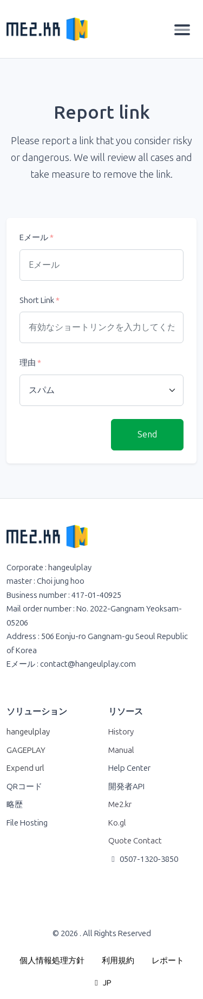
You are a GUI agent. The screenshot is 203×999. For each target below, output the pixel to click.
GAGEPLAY (25, 750)
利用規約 (118, 960)
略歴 (14, 804)
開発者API (126, 786)
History (121, 732)
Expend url (25, 768)
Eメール (36, 237)
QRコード (24, 786)
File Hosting (27, 823)
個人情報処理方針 (51, 960)
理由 (30, 363)
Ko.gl (117, 823)
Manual (121, 750)
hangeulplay (28, 732)
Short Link (39, 300)
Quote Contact (135, 841)
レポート (168, 960)
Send (147, 434)
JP (101, 983)
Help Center (129, 768)
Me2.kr (120, 804)
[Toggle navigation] (182, 29)
